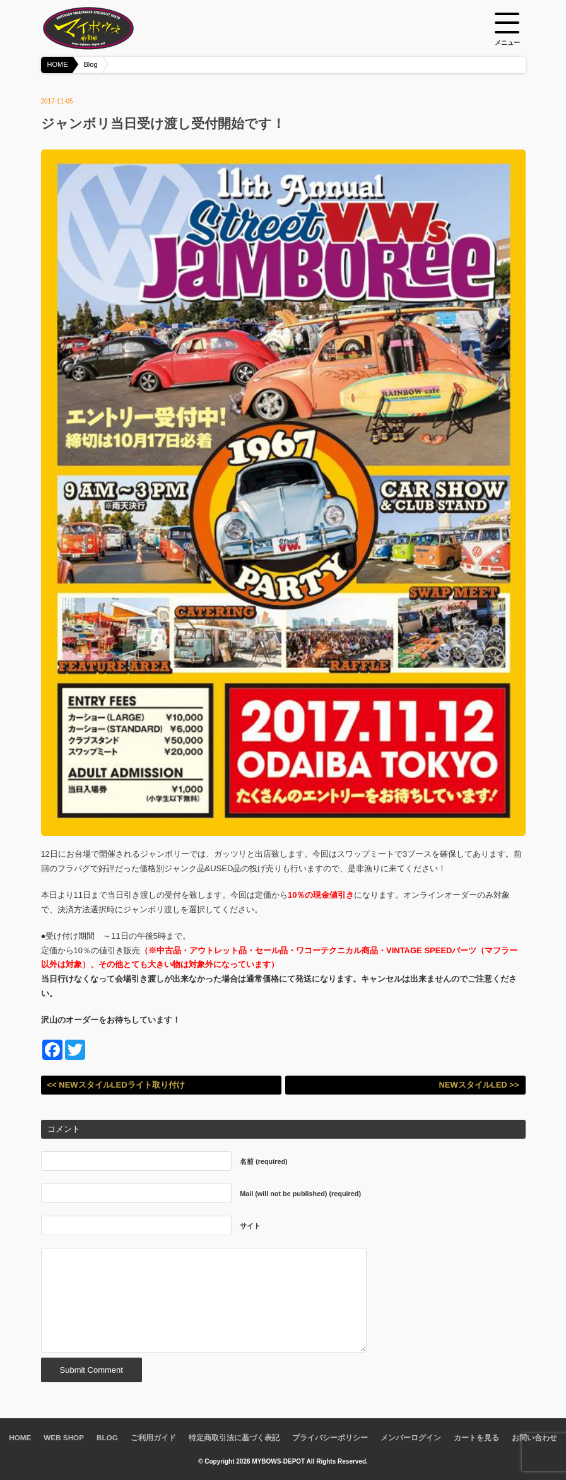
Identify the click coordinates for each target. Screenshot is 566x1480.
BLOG (107, 1437)
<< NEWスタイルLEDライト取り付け (116, 1084)
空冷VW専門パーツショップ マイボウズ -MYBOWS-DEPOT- (104, 28)
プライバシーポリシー (330, 1437)
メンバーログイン (410, 1437)
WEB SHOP (64, 1437)
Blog (91, 64)
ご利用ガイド (153, 1437)
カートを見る (476, 1437)
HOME (57, 64)
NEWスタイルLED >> (479, 1084)
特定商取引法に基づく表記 (234, 1437)
